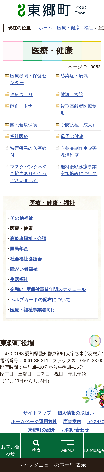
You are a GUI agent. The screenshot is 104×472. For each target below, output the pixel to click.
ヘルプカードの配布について (40, 299)
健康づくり (21, 94)
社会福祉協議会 (26, 258)
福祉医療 (19, 136)
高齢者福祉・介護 (28, 238)
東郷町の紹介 (41, 429)
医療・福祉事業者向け (32, 309)
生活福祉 (19, 279)
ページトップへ (95, 340)
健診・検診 (72, 94)
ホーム (45, 27)
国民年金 (19, 248)
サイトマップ (37, 413)
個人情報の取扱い (75, 413)
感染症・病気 (74, 75)
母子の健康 (72, 136)
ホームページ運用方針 (34, 421)
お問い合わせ (10, 450)
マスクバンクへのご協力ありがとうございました (29, 173)
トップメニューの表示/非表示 (52, 465)
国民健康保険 (23, 124)
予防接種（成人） (79, 124)
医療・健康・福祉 (75, 27)
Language (94, 450)
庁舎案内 (72, 421)
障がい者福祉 (24, 269)
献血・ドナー (24, 106)
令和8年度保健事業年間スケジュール (48, 289)
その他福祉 (21, 218)
